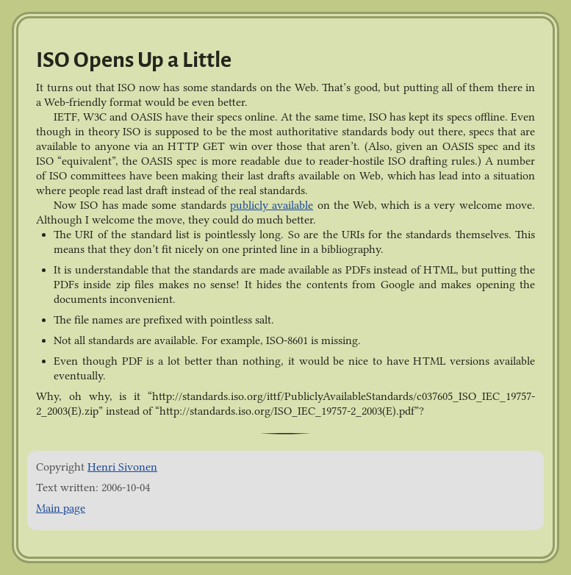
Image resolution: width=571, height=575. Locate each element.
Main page (60, 508)
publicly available (271, 205)
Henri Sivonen (122, 467)
